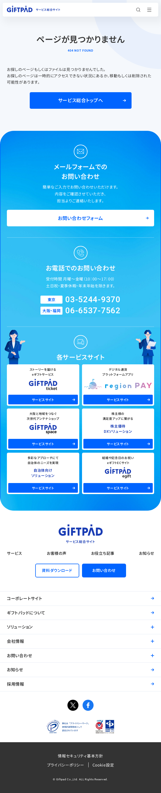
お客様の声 (57, 553)
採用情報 (15, 684)
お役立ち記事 (102, 553)
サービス (14, 553)
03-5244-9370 (92, 299)
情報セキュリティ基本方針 (80, 755)
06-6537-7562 (92, 310)
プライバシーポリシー (65, 764)
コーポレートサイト (24, 598)
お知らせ (146, 553)
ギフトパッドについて (26, 613)
